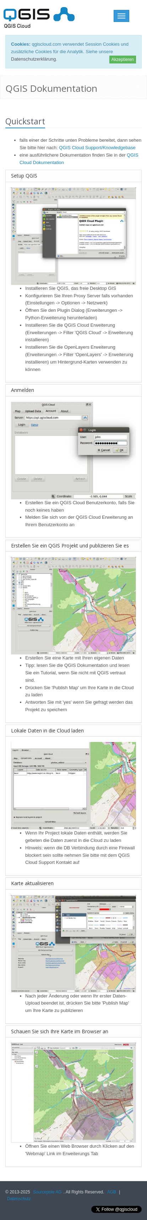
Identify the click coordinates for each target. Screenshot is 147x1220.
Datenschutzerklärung (33, 59)
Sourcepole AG (47, 1192)
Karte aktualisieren (32, 883)
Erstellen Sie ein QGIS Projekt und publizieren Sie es (70, 545)
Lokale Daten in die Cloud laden (47, 730)
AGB (111, 1192)
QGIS (63, 288)
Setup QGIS (24, 175)
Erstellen (34, 502)
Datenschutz (19, 1198)
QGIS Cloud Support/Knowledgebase (97, 147)
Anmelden (22, 390)
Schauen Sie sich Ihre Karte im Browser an (59, 1031)
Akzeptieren (122, 59)
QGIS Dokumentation (86, 665)
